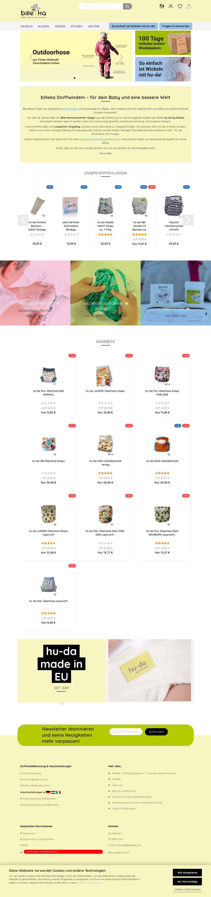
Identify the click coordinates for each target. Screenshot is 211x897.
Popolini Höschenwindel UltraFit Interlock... (174, 226)
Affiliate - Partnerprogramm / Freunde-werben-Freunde (144, 773)
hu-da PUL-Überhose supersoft (48, 601)
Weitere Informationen (187, 889)
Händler (116, 779)
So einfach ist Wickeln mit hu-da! (133, 26)
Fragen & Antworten (175, 26)
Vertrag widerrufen (41, 851)
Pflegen (77, 26)
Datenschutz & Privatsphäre (38, 839)
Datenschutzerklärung (90, 882)
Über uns (117, 785)
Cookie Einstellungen (124, 808)
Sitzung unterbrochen (124, 791)
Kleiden (43, 26)
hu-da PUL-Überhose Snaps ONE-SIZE (162, 392)
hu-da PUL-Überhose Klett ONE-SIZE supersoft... (105, 532)
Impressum (28, 833)
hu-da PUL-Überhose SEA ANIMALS (48, 392)
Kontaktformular (119, 852)
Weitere (94, 26)
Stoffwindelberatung (32, 303)
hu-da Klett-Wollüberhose (162, 461)
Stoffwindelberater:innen (36, 785)
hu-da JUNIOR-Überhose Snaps (105, 391)
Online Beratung (31, 773)
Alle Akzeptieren (187, 872)
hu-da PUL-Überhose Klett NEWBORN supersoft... (162, 532)
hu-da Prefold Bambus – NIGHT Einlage (37, 226)
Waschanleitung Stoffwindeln (39, 798)
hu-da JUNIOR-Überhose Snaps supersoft (48, 532)
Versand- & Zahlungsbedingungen (132, 796)
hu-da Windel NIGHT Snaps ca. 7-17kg (105, 226)
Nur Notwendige (187, 881)
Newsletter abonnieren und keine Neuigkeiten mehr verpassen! (68, 735)
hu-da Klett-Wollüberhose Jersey (105, 462)
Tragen (60, 26)
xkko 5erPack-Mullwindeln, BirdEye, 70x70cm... (71, 226)
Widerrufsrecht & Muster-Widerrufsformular (137, 802)
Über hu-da (173, 309)
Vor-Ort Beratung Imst (35, 779)
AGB (24, 845)
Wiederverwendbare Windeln (103, 306)
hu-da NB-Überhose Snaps (48, 461)
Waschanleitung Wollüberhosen (40, 804)
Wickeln (27, 26)
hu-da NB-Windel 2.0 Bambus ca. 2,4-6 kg (139, 226)
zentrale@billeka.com (128, 845)
